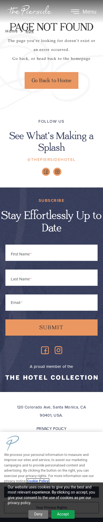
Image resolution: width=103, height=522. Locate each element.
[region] (51, 475)
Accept (63, 514)
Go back (20, 58)
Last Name (20, 279)
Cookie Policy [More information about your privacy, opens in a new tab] (38, 481)
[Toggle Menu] (75, 11)
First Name (20, 254)
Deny (38, 514)
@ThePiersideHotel (51, 159)
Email (16, 302)
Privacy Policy (51, 429)
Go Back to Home (51, 80)
